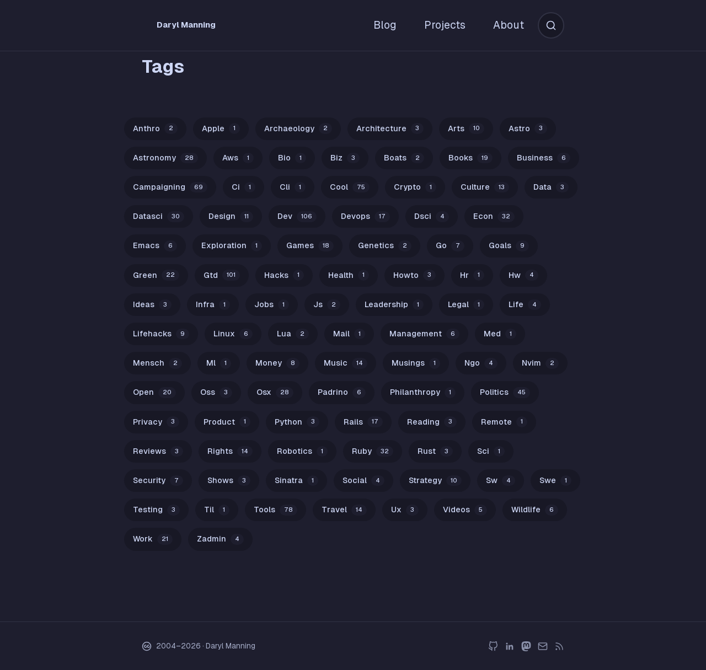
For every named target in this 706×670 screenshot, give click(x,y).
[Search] (551, 25)
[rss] (559, 646)
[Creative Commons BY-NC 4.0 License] (147, 646)
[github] (493, 646)
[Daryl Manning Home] (188, 25)
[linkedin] (510, 646)
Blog (385, 25)
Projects (445, 25)
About (508, 25)
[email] (543, 646)
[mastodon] (526, 646)
